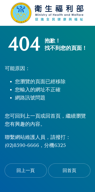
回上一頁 (25, 170)
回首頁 (69, 170)
